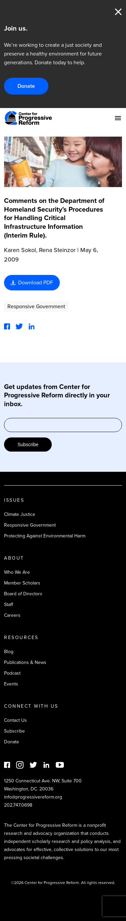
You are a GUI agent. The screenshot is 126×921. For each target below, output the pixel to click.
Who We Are (17, 572)
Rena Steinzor (57, 250)
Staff (8, 604)
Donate (26, 86)
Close (118, 11)
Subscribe (27, 444)
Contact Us (15, 720)
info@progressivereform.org (33, 797)
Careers (12, 615)
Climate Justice (19, 514)
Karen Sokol (20, 250)
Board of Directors (23, 593)
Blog (8, 651)
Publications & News (25, 662)
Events (11, 683)
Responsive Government (36, 306)
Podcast (12, 673)
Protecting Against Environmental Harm (44, 535)
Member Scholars (22, 583)
